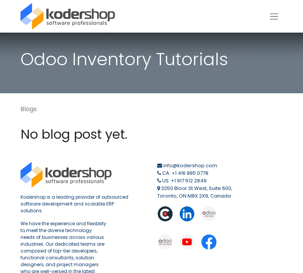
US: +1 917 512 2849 (184, 180)
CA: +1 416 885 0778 (185, 173)
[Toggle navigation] (273, 16)
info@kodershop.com (190, 165)
